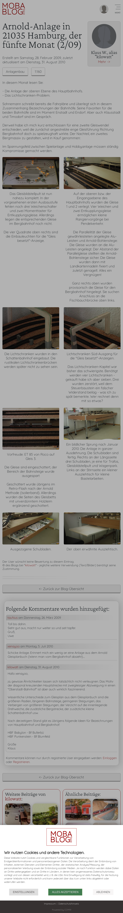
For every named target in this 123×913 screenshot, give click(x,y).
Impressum (50, 903)
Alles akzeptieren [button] (65, 892)
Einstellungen (23, 892)
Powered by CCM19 (61, 909)
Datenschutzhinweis (68, 903)
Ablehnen (103, 892)
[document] (61, 870)
